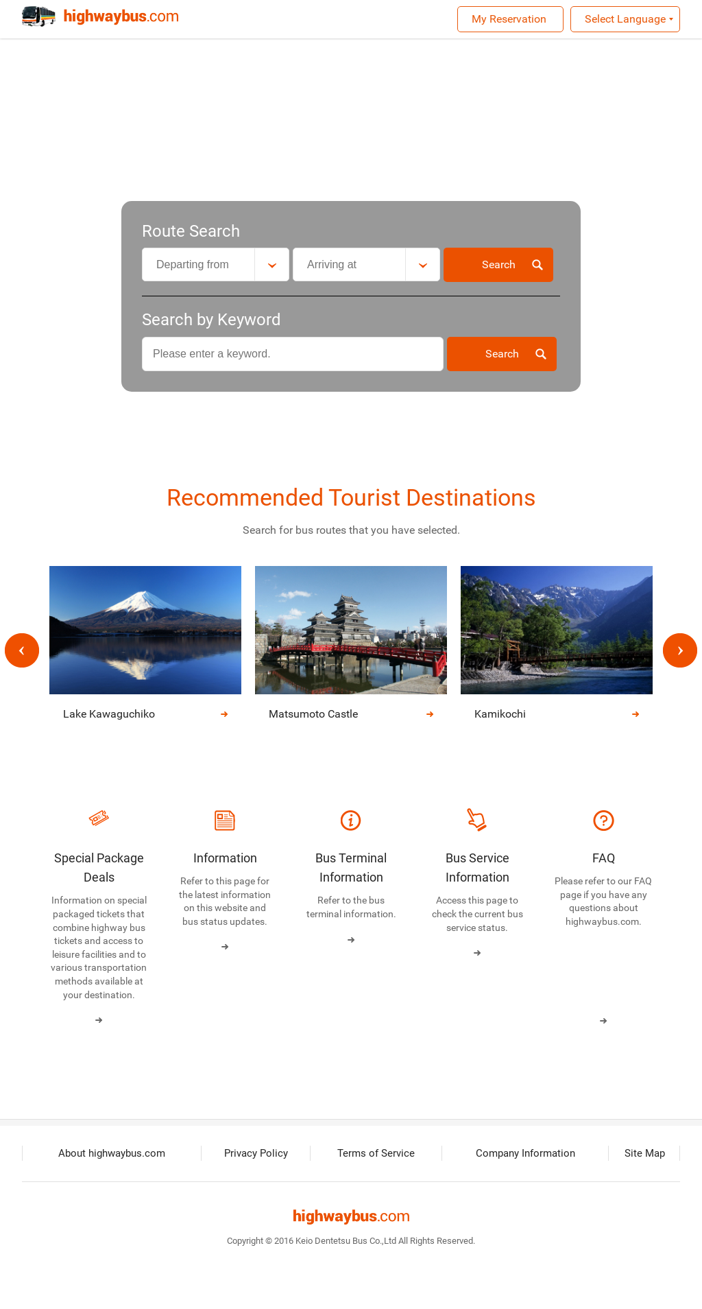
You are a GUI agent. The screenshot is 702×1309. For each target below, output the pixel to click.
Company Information (527, 1154)
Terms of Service (377, 1154)
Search (499, 264)
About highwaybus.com (112, 1154)
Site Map (645, 1154)
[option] (351, 651)
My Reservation (509, 18)
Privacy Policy (257, 1154)
